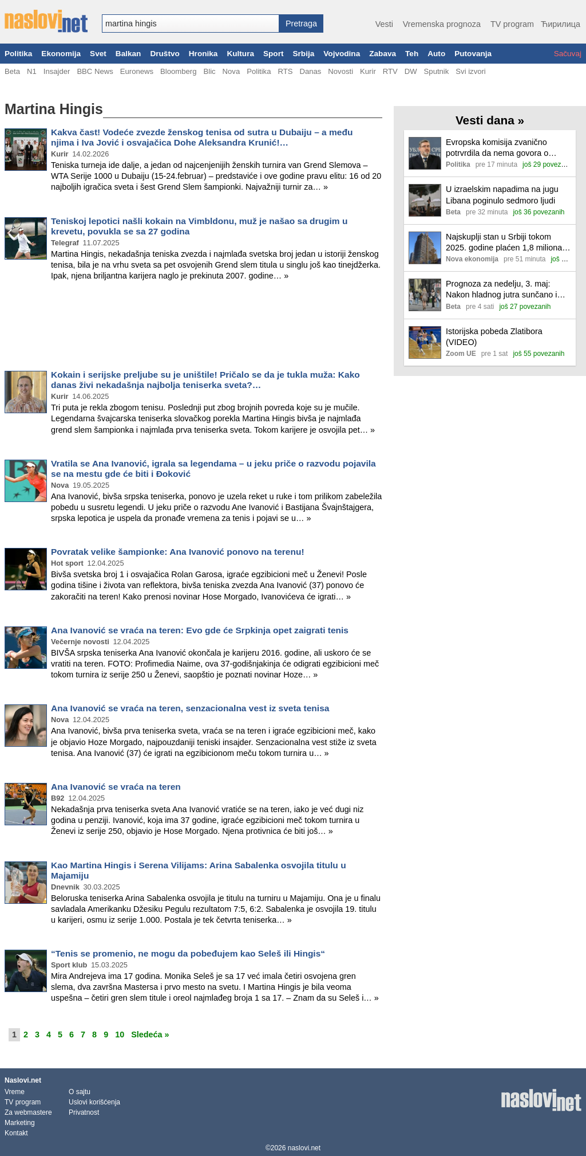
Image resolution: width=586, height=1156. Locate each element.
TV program (512, 24)
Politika (18, 53)
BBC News (95, 71)
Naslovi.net (23, 1080)
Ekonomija (61, 53)
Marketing (20, 1123)
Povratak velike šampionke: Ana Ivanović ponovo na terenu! (177, 552)
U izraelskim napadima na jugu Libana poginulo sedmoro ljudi (502, 195)
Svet (98, 53)
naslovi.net (304, 1148)
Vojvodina (341, 53)
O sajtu (79, 1092)
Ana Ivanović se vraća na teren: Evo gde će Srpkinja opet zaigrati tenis (200, 630)
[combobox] (190, 23)
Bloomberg (178, 71)
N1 (32, 71)
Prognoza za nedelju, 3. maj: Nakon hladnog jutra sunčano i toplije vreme (501, 289)
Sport (273, 53)
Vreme (15, 1092)
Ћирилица (560, 24)
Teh (411, 53)
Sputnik (436, 71)
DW (411, 71)
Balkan (128, 53)
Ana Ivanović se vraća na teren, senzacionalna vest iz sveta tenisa (190, 708)
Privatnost (84, 1112)
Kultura (240, 53)
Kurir (368, 71)
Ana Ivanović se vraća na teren (116, 786)
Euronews (136, 71)
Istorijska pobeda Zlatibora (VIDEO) (494, 337)
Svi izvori (470, 71)
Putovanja (473, 53)
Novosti (340, 71)
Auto (436, 53)
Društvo (164, 53)
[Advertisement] (193, 327)
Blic (209, 71)
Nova (231, 71)
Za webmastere (28, 1112)
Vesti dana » (490, 120)
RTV (390, 71)
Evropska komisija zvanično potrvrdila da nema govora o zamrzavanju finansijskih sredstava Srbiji (497, 148)
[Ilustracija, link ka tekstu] (425, 154)
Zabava (382, 53)
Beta (12, 71)
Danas (310, 71)
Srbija (303, 53)
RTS (285, 71)
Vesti (384, 24)
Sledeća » (150, 1034)
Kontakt (16, 1133)
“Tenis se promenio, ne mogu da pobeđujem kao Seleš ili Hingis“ (188, 953)
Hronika (203, 53)
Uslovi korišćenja (94, 1102)
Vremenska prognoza (442, 24)
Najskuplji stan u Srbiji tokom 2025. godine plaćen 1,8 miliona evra (504, 242)
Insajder (56, 71)
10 (119, 1034)
